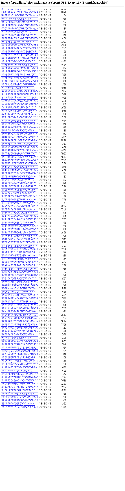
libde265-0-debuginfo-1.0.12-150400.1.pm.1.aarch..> (19, 224)
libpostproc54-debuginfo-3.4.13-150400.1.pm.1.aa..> (19, 319)
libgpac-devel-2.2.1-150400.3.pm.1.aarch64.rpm (17, 246)
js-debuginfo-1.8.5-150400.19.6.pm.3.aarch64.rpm (18, 129)
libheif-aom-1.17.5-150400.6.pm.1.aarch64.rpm (17, 253)
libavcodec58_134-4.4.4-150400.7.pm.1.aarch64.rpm (19, 167)
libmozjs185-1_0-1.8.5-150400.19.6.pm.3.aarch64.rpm (19, 290)
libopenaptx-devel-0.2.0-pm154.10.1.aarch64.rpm (18, 300)
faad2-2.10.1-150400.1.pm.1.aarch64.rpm (15, 41)
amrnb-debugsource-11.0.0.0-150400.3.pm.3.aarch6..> (19, 19)
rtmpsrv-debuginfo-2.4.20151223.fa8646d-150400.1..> (19, 424)
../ (2, 8)
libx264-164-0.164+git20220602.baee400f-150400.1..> (19, 367)
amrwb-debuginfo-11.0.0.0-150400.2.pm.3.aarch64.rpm (19, 22)
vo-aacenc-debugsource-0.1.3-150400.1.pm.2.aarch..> (19, 474)
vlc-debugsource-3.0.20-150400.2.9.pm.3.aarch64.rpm (19, 453)
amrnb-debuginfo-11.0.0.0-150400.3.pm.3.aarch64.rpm (19, 17)
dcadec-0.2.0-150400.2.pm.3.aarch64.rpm (15, 26)
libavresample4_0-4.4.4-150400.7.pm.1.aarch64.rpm (19, 195)
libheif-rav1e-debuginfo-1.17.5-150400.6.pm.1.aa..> (19, 276)
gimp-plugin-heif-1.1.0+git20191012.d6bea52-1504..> (19, 98)
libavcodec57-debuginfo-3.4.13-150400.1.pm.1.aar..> (19, 165)
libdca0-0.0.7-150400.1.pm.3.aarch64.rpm (15, 214)
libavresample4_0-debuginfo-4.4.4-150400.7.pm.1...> (19, 196)
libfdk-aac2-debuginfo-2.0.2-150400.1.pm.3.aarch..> (19, 245)
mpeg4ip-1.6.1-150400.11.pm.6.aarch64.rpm (16, 403)
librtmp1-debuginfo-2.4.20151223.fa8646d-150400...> (19, 327)
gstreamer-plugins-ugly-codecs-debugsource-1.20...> (19, 117)
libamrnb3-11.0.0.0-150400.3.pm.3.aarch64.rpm (17, 155)
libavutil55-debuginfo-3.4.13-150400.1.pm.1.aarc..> (19, 200)
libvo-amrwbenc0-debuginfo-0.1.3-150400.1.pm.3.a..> (19, 365)
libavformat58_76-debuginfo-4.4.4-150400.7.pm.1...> (19, 190)
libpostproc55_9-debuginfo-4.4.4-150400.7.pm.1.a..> (19, 322)
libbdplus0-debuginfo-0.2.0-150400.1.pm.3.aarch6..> (19, 210)
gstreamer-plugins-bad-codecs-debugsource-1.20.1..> (19, 112)
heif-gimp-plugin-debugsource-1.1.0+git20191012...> (19, 122)
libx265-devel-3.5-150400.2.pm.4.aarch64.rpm (17, 379)
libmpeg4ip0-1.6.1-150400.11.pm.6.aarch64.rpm (17, 295)
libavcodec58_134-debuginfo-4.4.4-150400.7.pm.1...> (19, 169)
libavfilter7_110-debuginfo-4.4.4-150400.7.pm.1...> (19, 183)
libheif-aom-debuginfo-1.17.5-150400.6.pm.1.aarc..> (19, 255)
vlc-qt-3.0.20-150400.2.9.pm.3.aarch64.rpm (16, 467)
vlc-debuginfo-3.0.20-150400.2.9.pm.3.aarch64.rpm (19, 452)
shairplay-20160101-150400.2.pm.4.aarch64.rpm (17, 429)
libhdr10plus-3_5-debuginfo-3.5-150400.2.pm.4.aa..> (19, 252)
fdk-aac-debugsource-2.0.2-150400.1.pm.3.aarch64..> (19, 46)
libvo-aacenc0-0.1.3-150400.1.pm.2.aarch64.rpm (17, 358)
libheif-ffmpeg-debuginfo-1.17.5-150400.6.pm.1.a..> (19, 265)
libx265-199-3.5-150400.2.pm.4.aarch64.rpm (16, 376)
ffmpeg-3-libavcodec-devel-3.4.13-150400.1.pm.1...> (19, 55)
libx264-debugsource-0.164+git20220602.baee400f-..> (19, 371)
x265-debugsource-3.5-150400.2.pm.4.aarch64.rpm (18, 484)
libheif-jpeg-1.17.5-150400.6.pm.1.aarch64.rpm (17, 267)
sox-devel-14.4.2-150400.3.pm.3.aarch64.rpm (16, 441)
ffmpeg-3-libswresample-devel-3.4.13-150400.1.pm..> (19, 67)
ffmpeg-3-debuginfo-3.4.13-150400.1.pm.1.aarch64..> (19, 52)
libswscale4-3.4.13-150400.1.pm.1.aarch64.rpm (17, 343)
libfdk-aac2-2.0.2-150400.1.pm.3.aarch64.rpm (17, 243)
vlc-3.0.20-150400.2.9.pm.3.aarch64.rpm (15, 443)
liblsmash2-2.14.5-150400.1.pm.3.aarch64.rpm (17, 286)
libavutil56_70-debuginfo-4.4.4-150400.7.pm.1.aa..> (19, 203)
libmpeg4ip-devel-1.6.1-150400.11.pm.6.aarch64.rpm (19, 293)
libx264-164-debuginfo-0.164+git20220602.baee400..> (19, 369)
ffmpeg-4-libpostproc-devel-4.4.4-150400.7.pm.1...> (19, 88)
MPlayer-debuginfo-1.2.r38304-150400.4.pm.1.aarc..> (19, 12)
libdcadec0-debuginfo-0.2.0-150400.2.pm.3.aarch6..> (19, 221)
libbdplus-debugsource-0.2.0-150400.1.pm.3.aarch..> (19, 205)
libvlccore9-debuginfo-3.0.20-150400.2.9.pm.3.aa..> (19, 355)
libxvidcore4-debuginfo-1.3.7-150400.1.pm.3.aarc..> (19, 402)
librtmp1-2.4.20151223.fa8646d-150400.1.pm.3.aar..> (19, 326)
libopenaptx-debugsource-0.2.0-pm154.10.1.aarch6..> (19, 298)
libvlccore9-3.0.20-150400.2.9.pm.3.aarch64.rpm (18, 353)
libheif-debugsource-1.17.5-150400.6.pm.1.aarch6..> (19, 260)
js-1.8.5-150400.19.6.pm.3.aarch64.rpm (14, 127)
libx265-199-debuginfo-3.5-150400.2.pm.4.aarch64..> (19, 377)
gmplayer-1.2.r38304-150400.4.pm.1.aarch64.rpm (17, 102)
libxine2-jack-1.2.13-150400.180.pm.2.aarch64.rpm (19, 388)
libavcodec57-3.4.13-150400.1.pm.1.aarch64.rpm (17, 164)
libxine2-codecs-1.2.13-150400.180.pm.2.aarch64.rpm (19, 384)
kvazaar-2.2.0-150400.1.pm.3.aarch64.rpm (15, 134)
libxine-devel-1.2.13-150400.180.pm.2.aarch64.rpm (19, 381)
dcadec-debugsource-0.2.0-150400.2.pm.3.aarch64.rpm (19, 29)
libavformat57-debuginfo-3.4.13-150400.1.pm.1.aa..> (19, 186)
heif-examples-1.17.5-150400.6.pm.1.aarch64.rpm (18, 119)
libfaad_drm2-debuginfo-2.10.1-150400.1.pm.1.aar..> (19, 241)
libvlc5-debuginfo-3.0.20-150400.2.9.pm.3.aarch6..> (19, 352)
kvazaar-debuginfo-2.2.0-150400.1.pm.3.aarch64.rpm (19, 136)
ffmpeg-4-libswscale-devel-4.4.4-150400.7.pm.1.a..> (19, 91)
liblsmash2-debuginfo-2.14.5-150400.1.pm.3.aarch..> (19, 288)
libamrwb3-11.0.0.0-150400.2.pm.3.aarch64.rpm (17, 160)
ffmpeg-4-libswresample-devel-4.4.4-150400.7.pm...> (19, 90)
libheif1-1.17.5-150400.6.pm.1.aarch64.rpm (16, 277)
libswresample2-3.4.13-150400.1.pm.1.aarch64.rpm (18, 336)
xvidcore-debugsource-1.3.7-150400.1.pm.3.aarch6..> (19, 488)
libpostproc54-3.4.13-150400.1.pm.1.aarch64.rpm (18, 317)
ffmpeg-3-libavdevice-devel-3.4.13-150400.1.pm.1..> (19, 57)
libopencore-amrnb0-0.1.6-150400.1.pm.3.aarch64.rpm (19, 307)
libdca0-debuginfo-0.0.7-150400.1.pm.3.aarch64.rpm (19, 215)
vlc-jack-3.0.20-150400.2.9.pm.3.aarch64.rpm (17, 457)
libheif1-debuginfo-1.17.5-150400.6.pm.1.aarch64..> (19, 279)
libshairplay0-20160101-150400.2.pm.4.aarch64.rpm (19, 329)
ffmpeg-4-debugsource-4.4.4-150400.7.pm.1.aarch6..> (19, 76)
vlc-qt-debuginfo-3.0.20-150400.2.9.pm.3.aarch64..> (19, 469)
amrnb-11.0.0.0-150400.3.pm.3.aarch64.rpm (16, 15)
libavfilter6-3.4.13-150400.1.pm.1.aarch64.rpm (17, 177)
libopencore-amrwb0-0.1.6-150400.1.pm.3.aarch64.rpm (19, 310)
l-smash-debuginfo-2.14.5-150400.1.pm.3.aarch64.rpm (19, 141)
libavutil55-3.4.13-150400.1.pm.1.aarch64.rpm (17, 198)
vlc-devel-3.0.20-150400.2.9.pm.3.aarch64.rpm (17, 455)
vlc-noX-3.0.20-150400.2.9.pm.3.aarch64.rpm (16, 460)
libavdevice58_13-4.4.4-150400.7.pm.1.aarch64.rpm (19, 174)
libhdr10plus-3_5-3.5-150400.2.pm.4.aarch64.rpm (18, 250)
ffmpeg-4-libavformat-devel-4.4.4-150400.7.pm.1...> (19, 83)
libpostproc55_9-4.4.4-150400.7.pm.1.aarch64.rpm (18, 321)
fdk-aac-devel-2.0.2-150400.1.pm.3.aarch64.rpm (17, 48)
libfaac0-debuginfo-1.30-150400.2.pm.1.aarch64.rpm (19, 233)
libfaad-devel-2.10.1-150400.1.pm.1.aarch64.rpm (18, 234)
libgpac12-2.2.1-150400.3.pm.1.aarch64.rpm (16, 248)
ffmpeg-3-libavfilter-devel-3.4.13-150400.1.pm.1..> (19, 58)
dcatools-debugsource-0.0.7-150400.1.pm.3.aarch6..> (19, 34)
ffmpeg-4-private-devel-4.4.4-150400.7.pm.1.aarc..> (19, 93)
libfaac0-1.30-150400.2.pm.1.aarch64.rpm (15, 231)
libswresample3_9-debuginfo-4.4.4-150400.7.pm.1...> (19, 341)
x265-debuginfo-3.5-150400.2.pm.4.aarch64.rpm (17, 483)
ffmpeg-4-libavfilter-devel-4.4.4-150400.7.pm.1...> (19, 81)
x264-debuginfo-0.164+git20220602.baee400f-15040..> (19, 479)
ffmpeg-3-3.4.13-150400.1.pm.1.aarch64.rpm (16, 50)
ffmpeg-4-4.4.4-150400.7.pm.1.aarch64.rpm (16, 72)
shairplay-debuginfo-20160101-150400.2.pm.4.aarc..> (19, 431)
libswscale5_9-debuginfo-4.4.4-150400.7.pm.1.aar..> (19, 348)
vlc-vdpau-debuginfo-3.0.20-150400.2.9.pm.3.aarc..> (19, 472)
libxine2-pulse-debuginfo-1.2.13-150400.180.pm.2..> (19, 393)
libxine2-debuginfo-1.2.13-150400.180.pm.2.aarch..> (19, 386)
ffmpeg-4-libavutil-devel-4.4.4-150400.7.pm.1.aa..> (19, 86)
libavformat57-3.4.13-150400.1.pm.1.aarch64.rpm (18, 184)
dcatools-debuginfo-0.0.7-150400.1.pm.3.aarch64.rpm (19, 33)
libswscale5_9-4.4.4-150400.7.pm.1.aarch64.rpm (17, 346)
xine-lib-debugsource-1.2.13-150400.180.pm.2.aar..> (19, 486)
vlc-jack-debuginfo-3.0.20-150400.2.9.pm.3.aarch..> (19, 458)
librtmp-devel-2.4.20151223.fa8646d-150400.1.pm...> (19, 324)
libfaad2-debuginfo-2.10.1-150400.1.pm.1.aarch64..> (19, 238)
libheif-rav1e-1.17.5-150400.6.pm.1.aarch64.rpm (18, 274)
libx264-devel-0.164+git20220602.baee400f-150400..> (19, 372)
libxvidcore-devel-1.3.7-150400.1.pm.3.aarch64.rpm (19, 398)
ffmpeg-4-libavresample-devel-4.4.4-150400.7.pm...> (19, 84)
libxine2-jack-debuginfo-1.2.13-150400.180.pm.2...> (19, 390)
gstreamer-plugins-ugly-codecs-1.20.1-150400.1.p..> (19, 114)
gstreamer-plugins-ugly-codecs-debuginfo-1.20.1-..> (19, 115)
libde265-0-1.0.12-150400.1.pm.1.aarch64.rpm (17, 222)
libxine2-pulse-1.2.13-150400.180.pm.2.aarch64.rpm (19, 391)
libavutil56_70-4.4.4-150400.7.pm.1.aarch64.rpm (18, 202)
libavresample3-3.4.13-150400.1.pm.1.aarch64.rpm (18, 191)
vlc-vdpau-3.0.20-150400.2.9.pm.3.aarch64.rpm (17, 471)
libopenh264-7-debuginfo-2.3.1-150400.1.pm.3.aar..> (19, 315)
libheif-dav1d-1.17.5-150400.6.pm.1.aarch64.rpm (18, 257)
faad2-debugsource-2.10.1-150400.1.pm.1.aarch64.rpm (19, 45)
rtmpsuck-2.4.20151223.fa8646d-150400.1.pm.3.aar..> (19, 426)
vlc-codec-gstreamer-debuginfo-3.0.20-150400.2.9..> (19, 446)
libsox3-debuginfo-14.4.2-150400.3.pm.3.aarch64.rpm (19, 334)
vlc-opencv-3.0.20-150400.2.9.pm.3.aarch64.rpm (17, 464)
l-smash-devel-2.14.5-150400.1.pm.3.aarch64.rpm (18, 145)
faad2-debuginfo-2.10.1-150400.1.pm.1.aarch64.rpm (19, 43)
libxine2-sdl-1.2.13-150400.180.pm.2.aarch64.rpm (18, 395)
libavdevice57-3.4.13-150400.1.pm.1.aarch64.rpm (18, 171)
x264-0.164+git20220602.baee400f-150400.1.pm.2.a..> (19, 477)
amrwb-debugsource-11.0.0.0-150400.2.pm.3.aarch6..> (19, 24)
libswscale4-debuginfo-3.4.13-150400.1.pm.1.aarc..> (19, 345)
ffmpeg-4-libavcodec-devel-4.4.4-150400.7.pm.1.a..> (19, 77)
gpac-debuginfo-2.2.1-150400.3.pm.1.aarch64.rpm (18, 105)
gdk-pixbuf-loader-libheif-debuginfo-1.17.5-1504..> (19, 96)
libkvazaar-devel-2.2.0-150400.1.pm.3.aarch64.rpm (19, 281)
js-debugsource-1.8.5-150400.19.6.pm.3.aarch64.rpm (19, 131)
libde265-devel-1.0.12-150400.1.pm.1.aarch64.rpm (18, 227)
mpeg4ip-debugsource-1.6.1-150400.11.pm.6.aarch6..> (19, 407)
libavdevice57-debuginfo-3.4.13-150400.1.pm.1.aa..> (19, 172)
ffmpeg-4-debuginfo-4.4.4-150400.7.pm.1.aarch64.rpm (19, 74)
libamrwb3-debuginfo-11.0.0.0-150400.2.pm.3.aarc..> (19, 162)
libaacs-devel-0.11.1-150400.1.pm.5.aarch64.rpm (18, 148)
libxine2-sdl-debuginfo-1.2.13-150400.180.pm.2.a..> (19, 396)
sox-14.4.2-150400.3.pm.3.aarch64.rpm (14, 436)
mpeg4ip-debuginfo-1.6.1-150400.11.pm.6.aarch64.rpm (19, 405)
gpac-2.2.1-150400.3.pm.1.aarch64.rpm (14, 103)
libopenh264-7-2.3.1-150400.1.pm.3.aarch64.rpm (17, 314)
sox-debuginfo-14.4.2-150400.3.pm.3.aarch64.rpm (18, 438)
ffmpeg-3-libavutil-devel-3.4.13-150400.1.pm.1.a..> (19, 64)
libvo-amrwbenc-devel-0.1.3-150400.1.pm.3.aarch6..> (19, 362)
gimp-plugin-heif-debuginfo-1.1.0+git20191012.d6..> (19, 100)
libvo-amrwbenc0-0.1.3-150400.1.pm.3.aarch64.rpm (18, 364)
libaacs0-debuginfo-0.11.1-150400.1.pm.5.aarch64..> (19, 152)
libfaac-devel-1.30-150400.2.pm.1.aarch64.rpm (17, 229)
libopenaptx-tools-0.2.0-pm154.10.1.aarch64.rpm (18, 302)
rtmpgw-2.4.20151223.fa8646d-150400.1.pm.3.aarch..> (19, 419)
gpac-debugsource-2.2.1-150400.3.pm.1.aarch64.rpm (19, 107)
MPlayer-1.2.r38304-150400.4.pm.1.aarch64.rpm (17, 10)
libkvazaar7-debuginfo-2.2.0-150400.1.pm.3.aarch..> (19, 284)
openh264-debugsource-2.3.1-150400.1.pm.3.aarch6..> (19, 410)
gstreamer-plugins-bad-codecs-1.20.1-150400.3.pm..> (19, 108)
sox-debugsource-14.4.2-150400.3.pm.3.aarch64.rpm (19, 440)
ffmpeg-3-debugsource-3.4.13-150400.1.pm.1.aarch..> (19, 53)
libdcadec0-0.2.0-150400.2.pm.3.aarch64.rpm (16, 219)
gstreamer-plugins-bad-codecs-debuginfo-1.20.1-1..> (19, 110)
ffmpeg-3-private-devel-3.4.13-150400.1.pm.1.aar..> (19, 71)
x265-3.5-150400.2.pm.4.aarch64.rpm (13, 481)
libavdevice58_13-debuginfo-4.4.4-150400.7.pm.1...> (19, 176)
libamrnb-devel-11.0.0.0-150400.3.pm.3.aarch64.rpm (19, 153)
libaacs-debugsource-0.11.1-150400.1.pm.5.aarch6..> (19, 146)
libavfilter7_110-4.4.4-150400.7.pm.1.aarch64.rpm (19, 181)
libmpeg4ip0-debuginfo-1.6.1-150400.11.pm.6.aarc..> (19, 296)
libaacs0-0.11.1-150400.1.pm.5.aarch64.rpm (16, 150)
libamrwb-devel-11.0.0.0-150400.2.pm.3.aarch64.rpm (19, 158)
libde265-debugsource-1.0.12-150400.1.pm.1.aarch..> (19, 226)
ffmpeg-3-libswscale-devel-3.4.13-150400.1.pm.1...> (19, 69)
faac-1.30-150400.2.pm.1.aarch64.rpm (14, 36)
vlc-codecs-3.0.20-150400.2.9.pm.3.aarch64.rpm (17, 448)
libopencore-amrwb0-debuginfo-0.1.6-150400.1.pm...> (19, 312)
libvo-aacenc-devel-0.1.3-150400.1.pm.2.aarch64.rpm (19, 357)
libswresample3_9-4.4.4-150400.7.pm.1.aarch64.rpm (19, 340)
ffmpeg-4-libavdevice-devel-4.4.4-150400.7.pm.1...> (19, 79)
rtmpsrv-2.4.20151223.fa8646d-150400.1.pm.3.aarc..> (19, 422)
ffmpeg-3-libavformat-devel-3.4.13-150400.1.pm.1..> (19, 60)
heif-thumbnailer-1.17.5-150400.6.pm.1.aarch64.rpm (19, 124)
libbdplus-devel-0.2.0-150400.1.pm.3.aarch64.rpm (18, 207)
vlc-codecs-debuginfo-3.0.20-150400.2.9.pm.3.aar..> (19, 450)
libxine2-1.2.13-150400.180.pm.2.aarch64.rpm (17, 383)
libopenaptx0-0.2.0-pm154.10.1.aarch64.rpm (16, 303)
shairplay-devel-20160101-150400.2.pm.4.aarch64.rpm (19, 434)
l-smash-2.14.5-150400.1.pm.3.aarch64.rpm (16, 140)
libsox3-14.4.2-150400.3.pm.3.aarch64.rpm (16, 333)
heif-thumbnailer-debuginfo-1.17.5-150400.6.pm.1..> (19, 126)
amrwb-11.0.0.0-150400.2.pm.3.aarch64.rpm (16, 21)
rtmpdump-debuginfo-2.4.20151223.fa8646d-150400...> (19, 415)
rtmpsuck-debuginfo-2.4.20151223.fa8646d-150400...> (19, 427)
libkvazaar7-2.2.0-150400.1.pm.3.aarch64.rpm (17, 283)
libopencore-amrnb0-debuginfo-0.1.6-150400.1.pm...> (19, 308)
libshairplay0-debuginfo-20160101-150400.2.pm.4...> (19, 331)
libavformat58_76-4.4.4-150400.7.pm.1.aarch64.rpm (19, 188)
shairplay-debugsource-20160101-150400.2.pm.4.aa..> (19, 433)
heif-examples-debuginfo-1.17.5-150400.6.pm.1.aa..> (19, 121)
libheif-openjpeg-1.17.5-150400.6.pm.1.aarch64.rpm (19, 271)
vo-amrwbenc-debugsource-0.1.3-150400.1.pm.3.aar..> (19, 476)
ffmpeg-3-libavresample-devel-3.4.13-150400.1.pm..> (19, 62)
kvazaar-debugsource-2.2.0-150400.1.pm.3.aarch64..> (19, 138)
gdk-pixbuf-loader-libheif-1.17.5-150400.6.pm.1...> (19, 95)
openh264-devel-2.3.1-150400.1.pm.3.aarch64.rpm (18, 412)
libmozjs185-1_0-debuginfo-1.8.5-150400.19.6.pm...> (19, 291)
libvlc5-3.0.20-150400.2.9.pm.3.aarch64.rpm (16, 350)
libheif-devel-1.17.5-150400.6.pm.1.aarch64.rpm (18, 262)
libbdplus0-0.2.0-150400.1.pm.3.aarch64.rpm (16, 208)
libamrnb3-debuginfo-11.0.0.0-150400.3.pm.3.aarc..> (19, 157)
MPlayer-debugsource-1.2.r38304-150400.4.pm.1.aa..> (19, 14)
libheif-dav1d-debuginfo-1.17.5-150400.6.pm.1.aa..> (19, 258)
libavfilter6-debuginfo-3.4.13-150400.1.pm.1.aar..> (19, 179)
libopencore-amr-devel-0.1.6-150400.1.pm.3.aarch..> (19, 305)
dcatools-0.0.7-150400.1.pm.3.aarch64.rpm (16, 31)
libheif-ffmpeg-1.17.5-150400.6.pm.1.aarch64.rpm (18, 264)
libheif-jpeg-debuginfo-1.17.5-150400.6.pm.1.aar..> (19, 269)
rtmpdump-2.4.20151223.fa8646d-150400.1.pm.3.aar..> (19, 414)
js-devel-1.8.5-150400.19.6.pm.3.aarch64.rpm (17, 133)
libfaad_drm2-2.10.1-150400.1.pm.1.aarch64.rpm (17, 240)
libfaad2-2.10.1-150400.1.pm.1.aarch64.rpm (16, 236)
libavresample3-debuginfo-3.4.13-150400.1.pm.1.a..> (19, 193)
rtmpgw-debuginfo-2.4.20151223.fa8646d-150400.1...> (19, 421)
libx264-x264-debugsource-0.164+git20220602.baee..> (19, 374)
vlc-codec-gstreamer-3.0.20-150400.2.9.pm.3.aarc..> (19, 445)
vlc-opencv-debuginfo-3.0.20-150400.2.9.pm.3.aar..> (19, 465)
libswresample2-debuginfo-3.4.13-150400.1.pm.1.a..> (19, 338)
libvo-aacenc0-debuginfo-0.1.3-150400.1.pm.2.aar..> (19, 360)
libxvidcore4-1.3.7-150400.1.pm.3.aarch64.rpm (17, 400)
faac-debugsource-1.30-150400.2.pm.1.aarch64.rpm (18, 40)
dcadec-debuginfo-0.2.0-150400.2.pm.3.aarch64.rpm (19, 27)
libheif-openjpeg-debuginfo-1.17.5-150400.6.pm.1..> (19, 272)
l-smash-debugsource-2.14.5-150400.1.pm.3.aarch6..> (19, 143)
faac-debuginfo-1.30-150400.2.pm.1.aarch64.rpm (17, 38)
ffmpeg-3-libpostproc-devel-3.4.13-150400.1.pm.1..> (19, 65)
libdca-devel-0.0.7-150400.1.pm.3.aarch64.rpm (17, 212)
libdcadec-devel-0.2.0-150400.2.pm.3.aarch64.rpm (18, 217)
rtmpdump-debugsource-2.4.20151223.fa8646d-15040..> (19, 417)
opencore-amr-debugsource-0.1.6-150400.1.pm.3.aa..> (19, 408)
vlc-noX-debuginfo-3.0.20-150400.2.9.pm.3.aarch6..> (19, 462)
